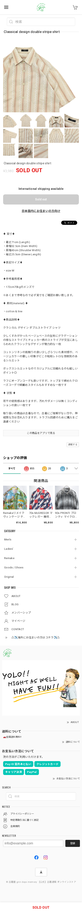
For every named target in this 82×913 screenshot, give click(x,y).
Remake (9, 558)
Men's (7, 539)
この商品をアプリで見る (41, 433)
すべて (12, 468)
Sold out (41, 199)
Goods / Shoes (13, 567)
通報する (72, 444)
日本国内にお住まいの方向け (41, 211)
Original (9, 576)
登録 (72, 843)
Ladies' (8, 548)
